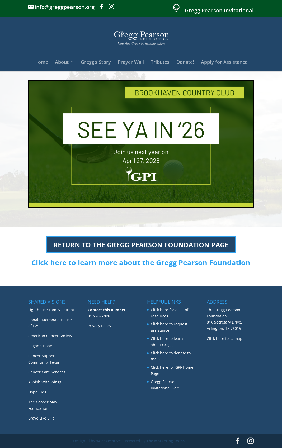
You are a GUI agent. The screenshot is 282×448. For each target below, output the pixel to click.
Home (41, 62)
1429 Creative (108, 440)
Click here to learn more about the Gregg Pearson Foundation (140, 262)
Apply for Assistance (224, 62)
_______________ (219, 348)
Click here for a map (224, 338)
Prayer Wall (131, 62)
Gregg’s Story (96, 62)
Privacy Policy (99, 325)
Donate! (185, 62)
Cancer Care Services (46, 371)
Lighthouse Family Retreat (51, 309)
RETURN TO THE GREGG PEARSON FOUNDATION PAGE (140, 244)
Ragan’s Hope (40, 345)
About (62, 62)
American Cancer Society (50, 335)
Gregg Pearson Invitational (219, 11)
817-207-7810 (99, 316)
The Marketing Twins (166, 440)
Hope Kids (37, 391)
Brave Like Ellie (41, 418)
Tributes (160, 62)
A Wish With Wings (45, 381)
